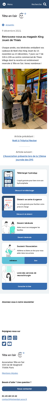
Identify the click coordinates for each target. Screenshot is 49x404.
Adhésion (15, 261)
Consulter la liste (24, 286)
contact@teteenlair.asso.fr (14, 399)
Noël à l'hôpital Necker (24, 140)
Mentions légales (10, 373)
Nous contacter (24, 388)
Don (38, 261)
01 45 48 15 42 (9, 395)
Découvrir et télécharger (24, 190)
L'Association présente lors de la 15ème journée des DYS (24, 157)
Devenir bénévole (24, 238)
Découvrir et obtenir (24, 214)
